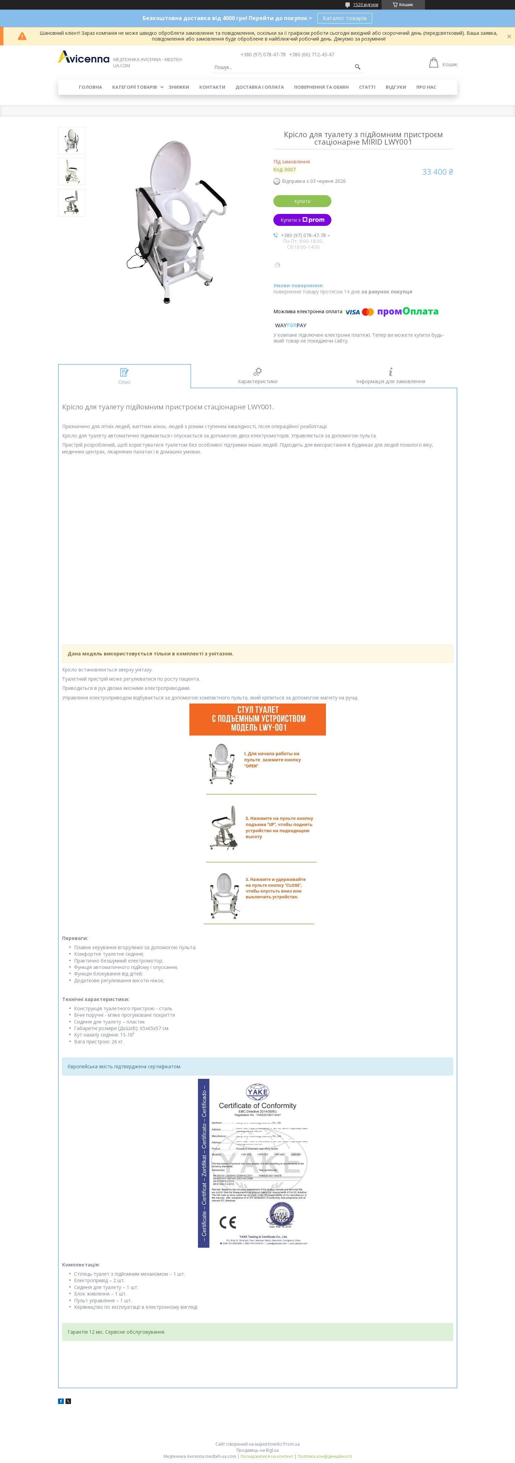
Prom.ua (291, 1444)
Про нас (426, 87)
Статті (367, 87)
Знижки (179, 87)
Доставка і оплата (259, 87)
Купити (302, 201)
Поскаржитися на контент (267, 1456)
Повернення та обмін (321, 87)
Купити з (303, 220)
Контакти (212, 87)
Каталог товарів (345, 18)
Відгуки (396, 87)
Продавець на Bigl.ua (258, 1450)
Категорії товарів (134, 87)
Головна (90, 87)
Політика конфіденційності (325, 1456)
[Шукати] (357, 67)
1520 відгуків (365, 5)
